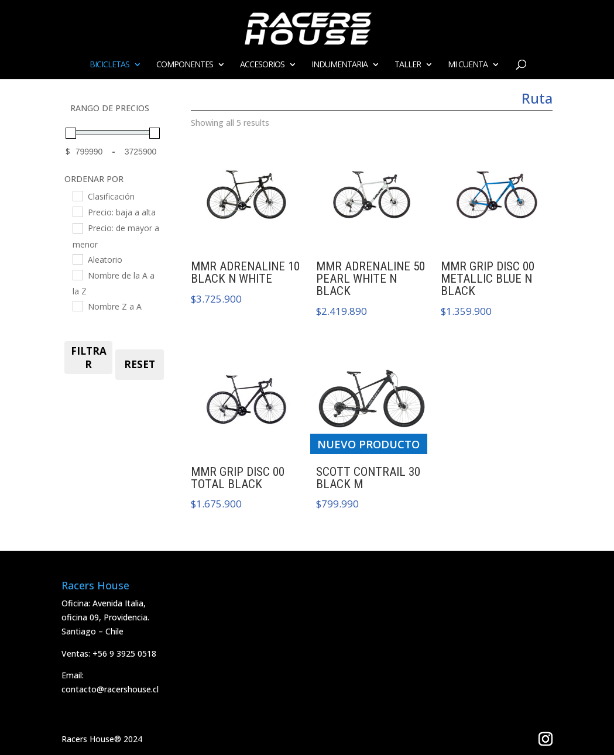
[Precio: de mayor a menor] (77, 227)
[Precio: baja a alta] (77, 211)
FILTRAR (89, 357)
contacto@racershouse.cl (110, 689)
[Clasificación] (77, 195)
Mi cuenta (468, 65)
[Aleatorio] (77, 258)
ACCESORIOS (262, 65)
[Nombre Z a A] (77, 305)
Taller (408, 65)
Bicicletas (109, 65)
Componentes (184, 65)
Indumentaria (339, 65)
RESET (139, 364)
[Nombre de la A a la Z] (77, 274)
